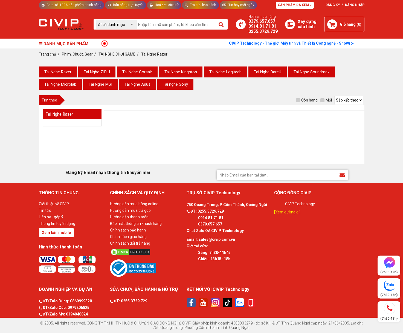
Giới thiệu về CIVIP (54, 204)
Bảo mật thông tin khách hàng (136, 223)
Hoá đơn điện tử (164, 5)
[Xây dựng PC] (290, 24)
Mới (326, 100)
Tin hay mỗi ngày (238, 5)
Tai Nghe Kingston (180, 72)
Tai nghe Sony (175, 84)
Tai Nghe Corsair (137, 72)
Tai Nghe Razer (57, 72)
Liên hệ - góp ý (51, 217)
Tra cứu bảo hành (200, 5)
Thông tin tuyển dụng (57, 223)
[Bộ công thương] (147, 267)
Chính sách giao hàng (128, 236)
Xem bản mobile (56, 232)
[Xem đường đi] (287, 212)
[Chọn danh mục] (116, 24)
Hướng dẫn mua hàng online (134, 204)
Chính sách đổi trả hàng (130, 243)
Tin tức (45, 210)
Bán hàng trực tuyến (125, 5)
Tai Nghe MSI (100, 84)
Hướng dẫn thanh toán (129, 217)
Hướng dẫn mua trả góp (130, 210)
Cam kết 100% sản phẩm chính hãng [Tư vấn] (72, 5)
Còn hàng (307, 100)
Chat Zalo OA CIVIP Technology (215, 230)
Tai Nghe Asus (137, 84)
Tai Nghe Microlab (60, 84)
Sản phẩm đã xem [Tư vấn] (295, 5)
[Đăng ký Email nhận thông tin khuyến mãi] (342, 174)
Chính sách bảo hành (128, 230)
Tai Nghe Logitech (225, 72)
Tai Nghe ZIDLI (97, 72)
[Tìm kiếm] (221, 24)
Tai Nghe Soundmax (311, 72)
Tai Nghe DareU (267, 72)
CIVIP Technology (300, 204)
